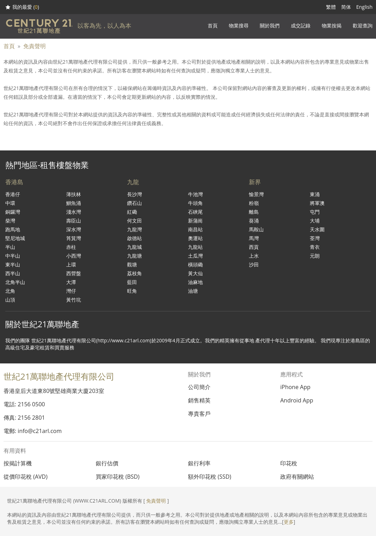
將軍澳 (317, 203)
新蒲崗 (195, 220)
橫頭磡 (195, 264)
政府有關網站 (297, 476)
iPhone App (295, 387)
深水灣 (73, 229)
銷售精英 (199, 400)
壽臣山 (73, 220)
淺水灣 (73, 211)
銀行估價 (107, 463)
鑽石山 (134, 203)
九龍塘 (134, 255)
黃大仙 (195, 273)
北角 (10, 291)
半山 (10, 247)
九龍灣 (134, 229)
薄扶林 (73, 194)
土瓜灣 (195, 255)
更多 (289, 521)
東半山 (12, 264)
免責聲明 (34, 46)
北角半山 (15, 282)
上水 (254, 255)
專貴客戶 (199, 414)
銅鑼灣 (12, 211)
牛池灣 (195, 194)
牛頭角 (195, 203)
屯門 (315, 211)
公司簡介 (199, 387)
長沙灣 (134, 194)
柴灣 (10, 220)
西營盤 (73, 273)
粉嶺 (254, 203)
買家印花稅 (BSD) (117, 476)
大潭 (71, 282)
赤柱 (71, 247)
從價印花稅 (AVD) (26, 476)
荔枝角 (134, 273)
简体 (346, 7)
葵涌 (254, 220)
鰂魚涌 (73, 203)
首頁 (9, 46)
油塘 (193, 291)
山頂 (10, 299)
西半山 (12, 273)
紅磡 (132, 211)
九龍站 (195, 247)
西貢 (254, 247)
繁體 (331, 7)
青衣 (315, 247)
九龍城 (134, 247)
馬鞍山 (256, 229)
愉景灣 (256, 194)
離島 (254, 211)
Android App (296, 400)
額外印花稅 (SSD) (209, 476)
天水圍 (317, 229)
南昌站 (195, 229)
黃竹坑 (73, 299)
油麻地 (195, 282)
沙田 (254, 264)
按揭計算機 (18, 463)
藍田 (132, 282)
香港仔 (12, 194)
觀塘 (132, 264)
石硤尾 (195, 211)
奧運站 (195, 238)
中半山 (12, 255)
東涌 (315, 194)
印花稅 (288, 463)
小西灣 (73, 255)
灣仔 (71, 291)
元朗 (315, 255)
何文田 (134, 220)
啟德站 (134, 238)
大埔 (315, 220)
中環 (10, 203)
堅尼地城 (15, 238)
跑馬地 (12, 229)
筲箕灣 (73, 238)
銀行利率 (199, 463)
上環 (71, 264)
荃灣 (315, 238)
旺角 (132, 291)
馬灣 (254, 238)
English (364, 7)
